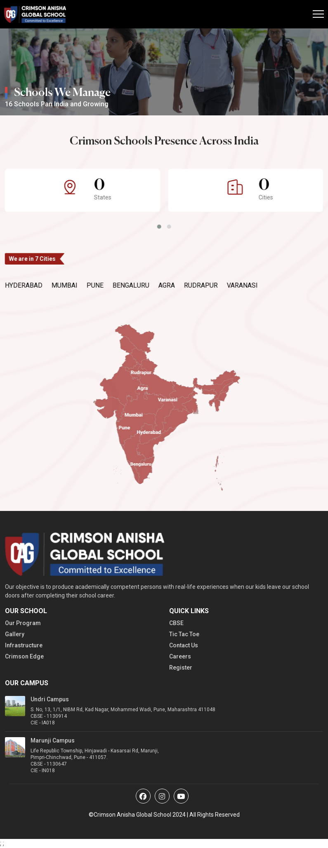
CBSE (176, 623)
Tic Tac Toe (184, 634)
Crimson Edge (24, 656)
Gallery (14, 634)
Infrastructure (23, 645)
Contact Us (183, 645)
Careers (180, 656)
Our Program (23, 623)
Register (180, 667)
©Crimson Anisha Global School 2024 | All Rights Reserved (164, 814)
